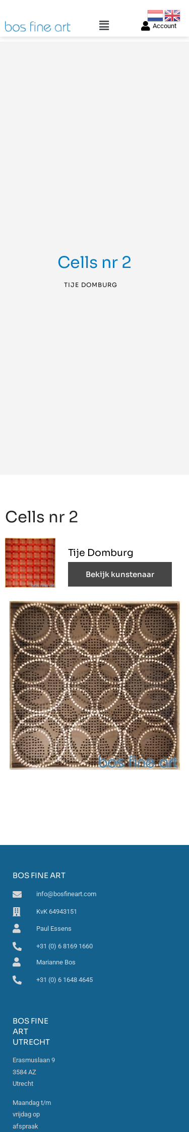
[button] (104, 26)
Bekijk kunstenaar (120, 574)
